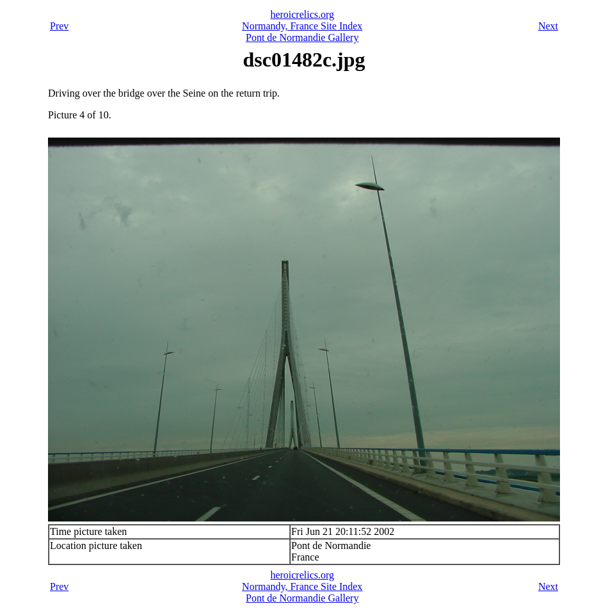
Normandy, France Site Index (302, 25)
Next (548, 25)
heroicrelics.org (302, 14)
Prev (59, 25)
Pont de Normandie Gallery (302, 37)
